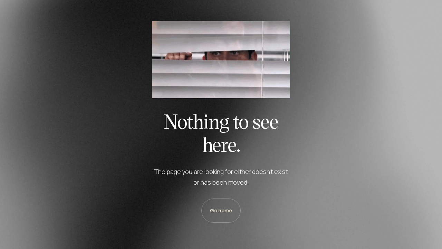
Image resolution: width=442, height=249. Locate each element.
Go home (221, 210)
